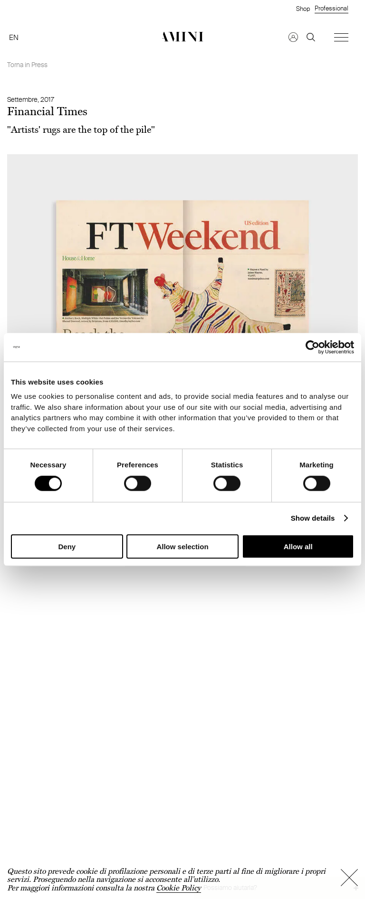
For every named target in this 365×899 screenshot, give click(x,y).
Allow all (298, 547)
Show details (313, 518)
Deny (67, 547)
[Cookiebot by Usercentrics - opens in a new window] (312, 347)
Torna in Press (27, 64)
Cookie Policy (178, 887)
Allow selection (182, 547)
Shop (303, 8)
